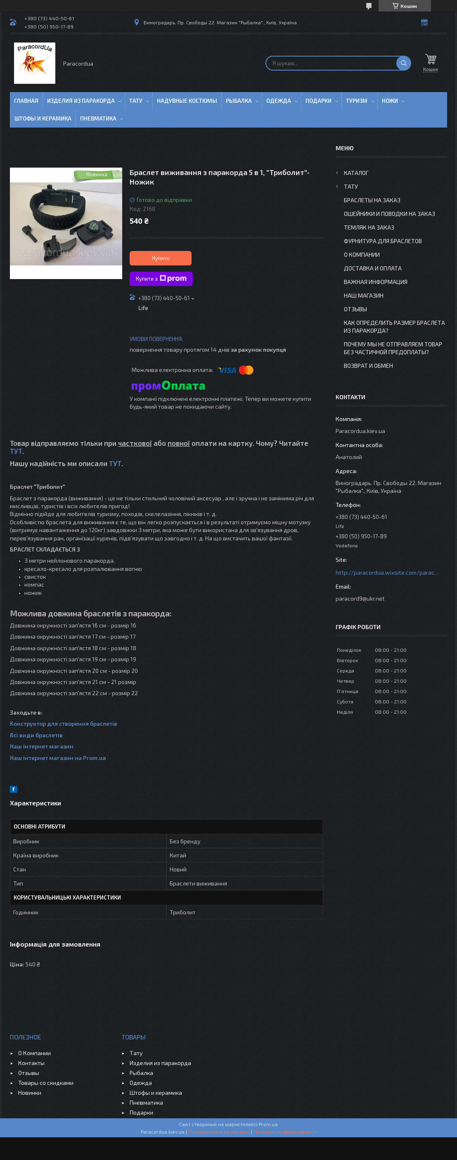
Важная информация (375, 281)
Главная (26, 100)
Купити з (161, 278)
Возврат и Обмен (368, 365)
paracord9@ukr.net (360, 598)
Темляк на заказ (369, 227)
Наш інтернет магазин (41, 746)
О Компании (362, 254)
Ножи (390, 100)
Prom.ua (268, 1124)
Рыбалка (239, 100)
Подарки (318, 100)
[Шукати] (403, 63)
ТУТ (16, 451)
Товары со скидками (45, 1082)
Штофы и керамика (156, 1092)
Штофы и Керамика (42, 118)
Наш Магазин (364, 295)
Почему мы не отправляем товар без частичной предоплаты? (393, 348)
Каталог (356, 172)
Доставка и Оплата (373, 268)
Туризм (356, 100)
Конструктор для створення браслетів (63, 723)
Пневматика (98, 118)
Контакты (31, 1062)
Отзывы (355, 308)
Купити (161, 258)
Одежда (278, 100)
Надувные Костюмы (187, 100)
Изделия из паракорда (81, 100)
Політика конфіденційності (285, 1131)
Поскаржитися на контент (219, 1131)
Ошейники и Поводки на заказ (389, 213)
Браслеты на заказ (372, 200)
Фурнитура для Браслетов (383, 240)
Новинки (29, 1092)
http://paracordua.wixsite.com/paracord (387, 572)
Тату (135, 100)
